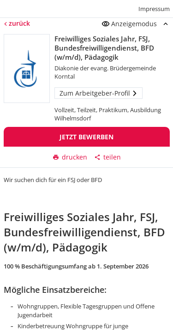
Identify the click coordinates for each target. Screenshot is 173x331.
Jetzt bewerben (86, 136)
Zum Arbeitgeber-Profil (98, 93)
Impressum (154, 9)
